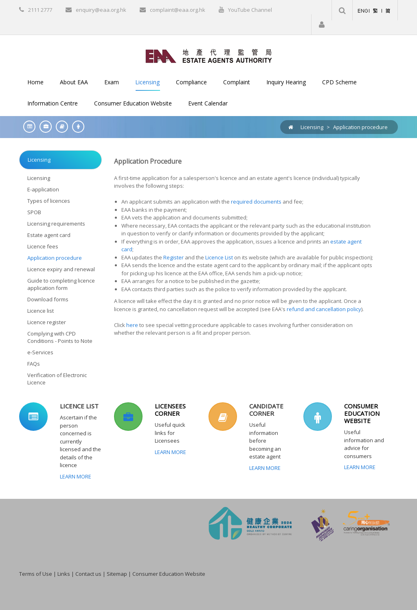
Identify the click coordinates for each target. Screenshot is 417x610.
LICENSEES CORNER (170, 409)
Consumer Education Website (168, 573)
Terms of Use (35, 573)
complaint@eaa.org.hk (177, 9)
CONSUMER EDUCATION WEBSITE (362, 413)
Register (173, 257)
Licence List (218, 257)
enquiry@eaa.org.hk (101, 9)
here (132, 325)
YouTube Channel (250, 9)
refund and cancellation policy (324, 309)
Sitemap (117, 573)
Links (63, 573)
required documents (256, 201)
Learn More (75, 476)
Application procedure (360, 127)
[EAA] (208, 55)
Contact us (88, 573)
